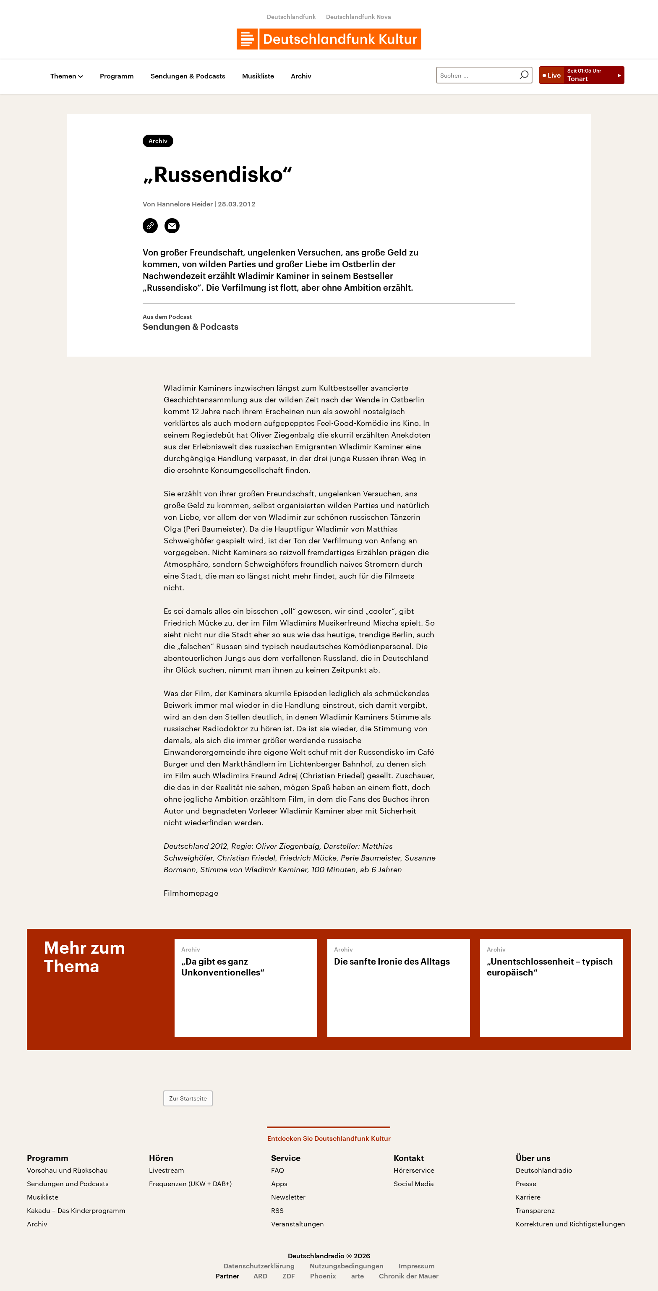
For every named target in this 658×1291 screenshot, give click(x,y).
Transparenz (535, 1210)
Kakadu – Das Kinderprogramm (76, 1210)
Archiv (301, 76)
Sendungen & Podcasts (188, 76)
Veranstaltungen (297, 1224)
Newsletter (288, 1197)
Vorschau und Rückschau (67, 1170)
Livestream (166, 1170)
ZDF (288, 1276)
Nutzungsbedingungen (347, 1266)
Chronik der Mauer (409, 1276)
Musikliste (258, 76)
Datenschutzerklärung (259, 1266)
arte (357, 1276)
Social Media (414, 1183)
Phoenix (323, 1276)
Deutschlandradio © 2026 (329, 1256)
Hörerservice (414, 1170)
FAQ (277, 1170)
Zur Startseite (188, 1098)
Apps (279, 1183)
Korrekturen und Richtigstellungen (570, 1224)
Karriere (528, 1197)
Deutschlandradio (544, 1170)
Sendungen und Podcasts (68, 1183)
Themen (63, 76)
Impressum (417, 1266)
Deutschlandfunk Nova (358, 16)
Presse (526, 1183)
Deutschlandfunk (291, 16)
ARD (260, 1276)
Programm (117, 76)
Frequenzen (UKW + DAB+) (190, 1183)
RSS (277, 1210)
